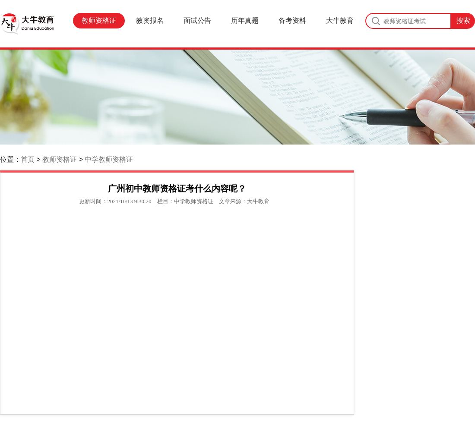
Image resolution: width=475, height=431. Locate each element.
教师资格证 (99, 20)
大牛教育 (340, 20)
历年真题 (245, 20)
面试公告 (197, 20)
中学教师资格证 (109, 159)
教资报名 (150, 20)
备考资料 (292, 20)
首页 (28, 159)
